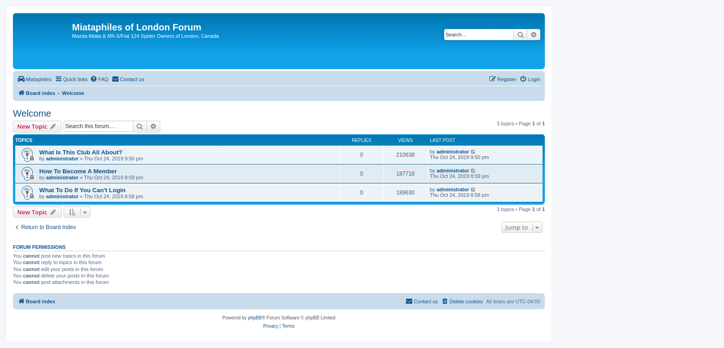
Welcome (32, 113)
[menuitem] (35, 79)
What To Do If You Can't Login (82, 190)
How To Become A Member (78, 171)
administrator (62, 158)
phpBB (255, 317)
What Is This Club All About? (80, 152)
